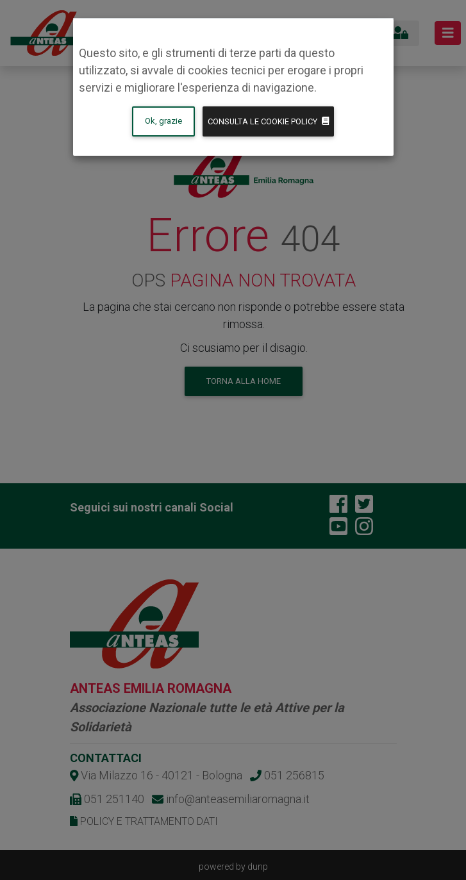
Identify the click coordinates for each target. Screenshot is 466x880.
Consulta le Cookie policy (268, 121)
